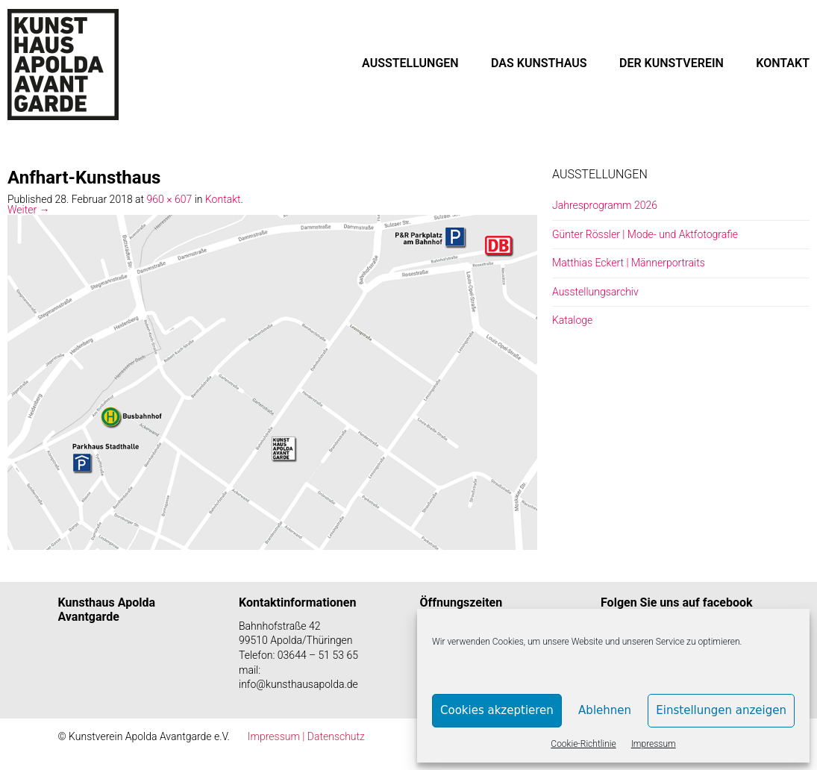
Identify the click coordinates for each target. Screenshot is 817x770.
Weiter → (28, 210)
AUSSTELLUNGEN (410, 63)
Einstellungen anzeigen (721, 710)
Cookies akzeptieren (497, 710)
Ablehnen (604, 710)
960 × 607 (169, 199)
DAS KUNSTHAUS (539, 63)
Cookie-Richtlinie (583, 744)
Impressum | (277, 736)
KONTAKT (783, 63)
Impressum (653, 744)
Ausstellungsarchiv (595, 292)
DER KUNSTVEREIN (671, 63)
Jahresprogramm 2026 (604, 205)
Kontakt (223, 199)
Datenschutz (336, 736)
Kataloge (572, 320)
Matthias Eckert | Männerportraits (628, 263)
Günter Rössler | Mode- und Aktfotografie (645, 234)
